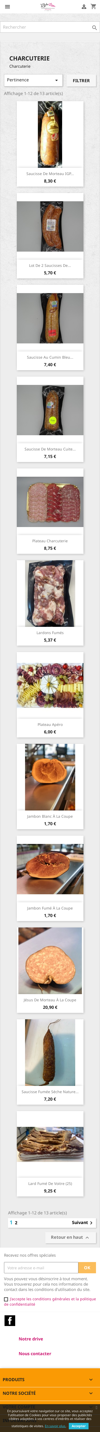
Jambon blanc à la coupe (50, 816)
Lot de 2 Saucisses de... (50, 265)
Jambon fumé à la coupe (50, 908)
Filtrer (81, 81)
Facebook (10, 1320)
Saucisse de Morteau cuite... (50, 449)
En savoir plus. (55, 1426)
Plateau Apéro (50, 724)
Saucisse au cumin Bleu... (50, 357)
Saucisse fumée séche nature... (50, 1091)
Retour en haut (70, 1237)
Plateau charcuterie (50, 540)
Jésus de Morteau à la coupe (50, 999)
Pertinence (33, 80)
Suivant (83, 1223)
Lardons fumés (50, 632)
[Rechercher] (50, 27)
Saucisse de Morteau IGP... (50, 173)
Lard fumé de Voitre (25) (50, 1183)
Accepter (79, 1426)
